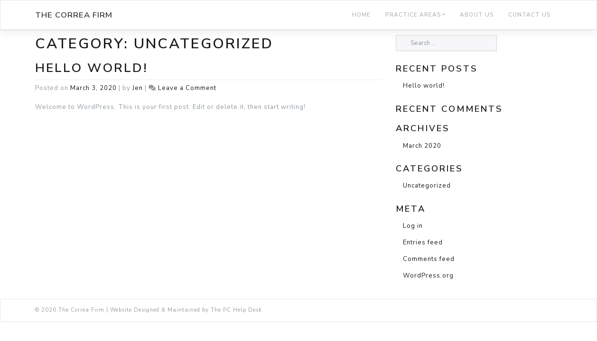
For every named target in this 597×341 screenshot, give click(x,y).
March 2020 (422, 146)
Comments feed (429, 259)
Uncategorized (427, 185)
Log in (413, 226)
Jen (137, 88)
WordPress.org (428, 275)
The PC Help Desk (236, 310)
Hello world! (91, 67)
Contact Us (529, 14)
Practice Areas (413, 14)
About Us (477, 14)
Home (361, 14)
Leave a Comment (187, 88)
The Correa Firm (73, 14)
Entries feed (423, 242)
